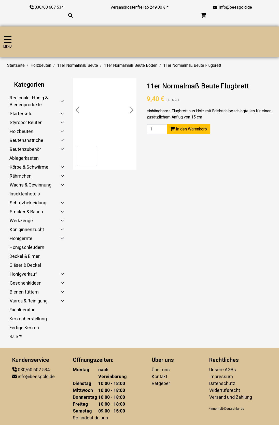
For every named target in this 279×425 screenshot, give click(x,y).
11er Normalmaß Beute (77, 65)
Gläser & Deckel (25, 265)
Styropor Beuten (26, 122)
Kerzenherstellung (28, 318)
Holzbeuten (41, 65)
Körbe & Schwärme (29, 167)
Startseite (16, 65)
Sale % (15, 336)
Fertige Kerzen (24, 327)
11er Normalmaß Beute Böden (130, 65)
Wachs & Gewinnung (30, 185)
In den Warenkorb (188, 129)
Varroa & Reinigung (29, 300)
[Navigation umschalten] (7, 41)
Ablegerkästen (24, 158)
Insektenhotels (24, 193)
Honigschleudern (26, 247)
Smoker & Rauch (26, 211)
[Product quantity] (157, 129)
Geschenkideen (25, 283)
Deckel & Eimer (24, 256)
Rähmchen (21, 176)
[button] (87, 156)
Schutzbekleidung (28, 202)
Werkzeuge (21, 220)
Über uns (161, 369)
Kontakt (159, 376)
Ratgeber (161, 383)
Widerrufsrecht (224, 390)
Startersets (21, 113)
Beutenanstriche (26, 140)
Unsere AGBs (222, 369)
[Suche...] (70, 15)
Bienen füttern (24, 292)
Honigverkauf (23, 274)
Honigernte (21, 238)
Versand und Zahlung (230, 397)
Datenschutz (222, 383)
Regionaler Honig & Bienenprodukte (29, 101)
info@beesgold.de (235, 7)
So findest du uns (90, 417)
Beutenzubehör (25, 149)
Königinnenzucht (27, 229)
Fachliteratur (22, 309)
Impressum (221, 376)
